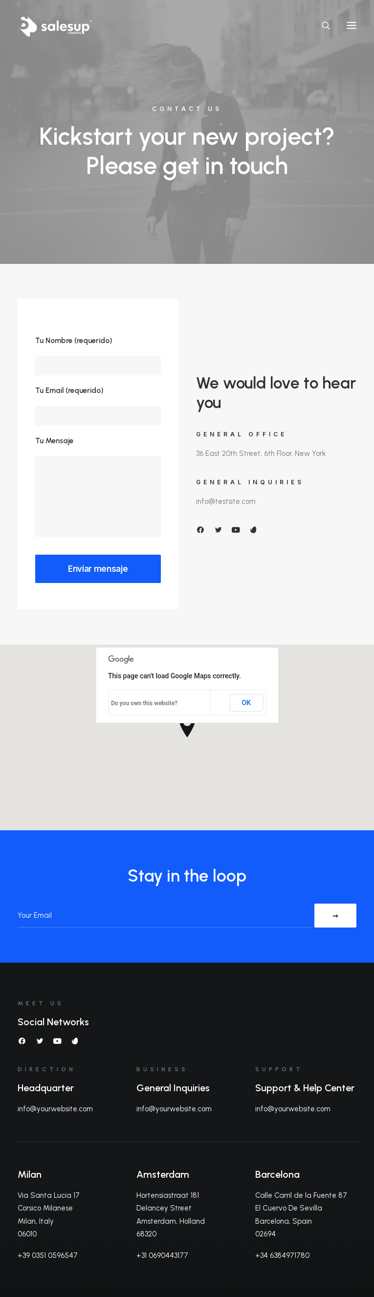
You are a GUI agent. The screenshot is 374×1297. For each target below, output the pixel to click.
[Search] (321, 25)
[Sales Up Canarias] (55, 25)
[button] (351, 25)
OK (246, 703)
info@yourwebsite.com (55, 1108)
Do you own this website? (144, 703)
